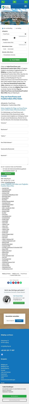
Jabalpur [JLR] (5, 224)
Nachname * (4, 129)
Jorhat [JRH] (5, 231)
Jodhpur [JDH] (5, 229)
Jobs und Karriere (6, 372)
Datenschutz (4, 376)
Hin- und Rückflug (8, 28)
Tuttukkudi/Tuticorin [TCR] (8, 262)
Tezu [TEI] (4, 257)
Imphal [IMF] (5, 221)
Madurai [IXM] (5, 242)
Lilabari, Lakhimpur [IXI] (7, 239)
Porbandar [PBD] (6, 245)
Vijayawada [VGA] (6, 267)
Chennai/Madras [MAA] (7, 204)
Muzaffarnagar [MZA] (7, 244)
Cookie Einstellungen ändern (14, 400)
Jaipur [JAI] (5, 226)
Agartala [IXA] (5, 188)
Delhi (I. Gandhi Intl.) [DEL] (8, 208)
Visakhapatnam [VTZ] (7, 268)
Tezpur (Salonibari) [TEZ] (8, 255)
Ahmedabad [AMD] (6, 189)
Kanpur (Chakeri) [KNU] (7, 234)
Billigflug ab (4, 364)
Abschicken (8, 173)
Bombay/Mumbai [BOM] (8, 201)
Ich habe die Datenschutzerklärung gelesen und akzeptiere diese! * (14, 170)
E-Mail (18, 283)
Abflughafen (5, 31)
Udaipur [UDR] (5, 264)
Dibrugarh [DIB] (5, 209)
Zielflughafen (5, 39)
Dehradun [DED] (6, 206)
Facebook (8, 283)
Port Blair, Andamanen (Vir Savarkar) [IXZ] (12, 247)
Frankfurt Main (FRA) (15, 23)
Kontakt (3, 370)
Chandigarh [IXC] (6, 203)
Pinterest (13, 283)
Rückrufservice (5, 368)
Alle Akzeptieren (14, 396)
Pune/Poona (24, 21)
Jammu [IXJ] (5, 227)
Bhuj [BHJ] (4, 199)
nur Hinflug (18, 28)
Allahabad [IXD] (6, 191)
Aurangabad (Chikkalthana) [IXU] (10, 194)
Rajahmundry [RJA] (6, 250)
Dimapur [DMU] (5, 211)
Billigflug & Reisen (6, 21)
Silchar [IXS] (5, 254)
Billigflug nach (15, 21)
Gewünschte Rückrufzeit (7, 149)
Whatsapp (21, 283)
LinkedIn (16, 283)
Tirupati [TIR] (5, 260)
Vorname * (4, 123)
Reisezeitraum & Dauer (7, 46)
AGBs (2, 378)
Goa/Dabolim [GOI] (6, 216)
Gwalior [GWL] (5, 219)
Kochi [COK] (5, 236)
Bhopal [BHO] (5, 198)
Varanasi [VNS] (5, 265)
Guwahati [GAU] (6, 217)
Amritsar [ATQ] (5, 193)
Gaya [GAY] (5, 214)
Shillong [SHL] (5, 252)
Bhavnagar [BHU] (6, 196)
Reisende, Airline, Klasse (7, 52)
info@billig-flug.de (10, 182)
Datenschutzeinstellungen (8, 379)
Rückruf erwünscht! (19, 303)
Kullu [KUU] (4, 237)
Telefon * (3, 136)
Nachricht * (4, 155)
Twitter (11, 283)
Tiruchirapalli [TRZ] (6, 259)
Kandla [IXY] (5, 232)
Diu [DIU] (4, 212)
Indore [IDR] (5, 222)
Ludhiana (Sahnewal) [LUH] (8, 240)
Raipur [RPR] (5, 249)
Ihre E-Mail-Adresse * (6, 142)
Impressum (4, 374)
